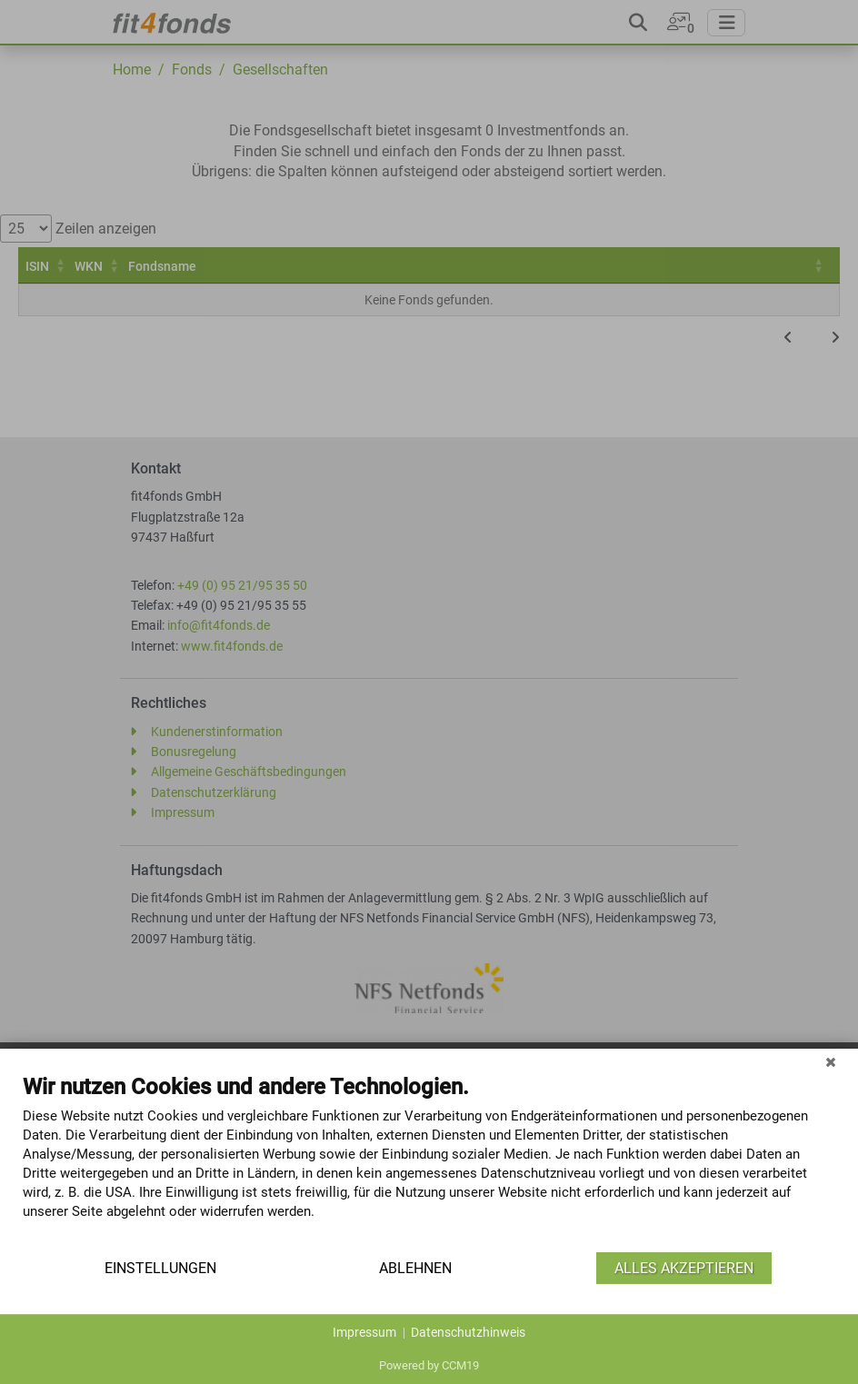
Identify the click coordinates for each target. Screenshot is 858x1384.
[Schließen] (830, 1062)
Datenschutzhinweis (468, 1332)
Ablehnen (415, 1268)
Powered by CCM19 (429, 1365)
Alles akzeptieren (683, 1268)
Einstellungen (160, 1268)
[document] (429, 1160)
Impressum (364, 1332)
